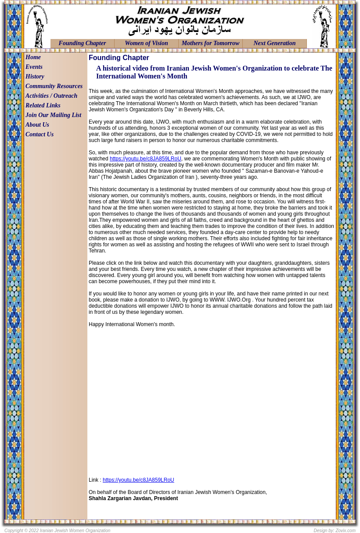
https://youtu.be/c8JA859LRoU (145, 159)
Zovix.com (345, 530)
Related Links (43, 105)
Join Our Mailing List (53, 115)
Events (34, 67)
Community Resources (54, 86)
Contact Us (39, 134)
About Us (37, 124)
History (34, 76)
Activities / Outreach (51, 95)
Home (33, 57)
